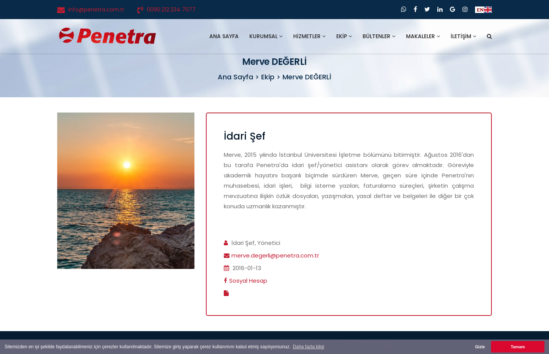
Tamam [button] (517, 346)
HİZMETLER (309, 36)
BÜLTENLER (379, 36)
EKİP (344, 36)
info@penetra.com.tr (96, 9)
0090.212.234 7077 (171, 9)
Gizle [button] (480, 346)
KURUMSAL (266, 36)
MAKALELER (423, 36)
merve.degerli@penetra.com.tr (275, 255)
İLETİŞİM (463, 36)
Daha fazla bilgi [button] (308, 346)
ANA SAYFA (224, 36)
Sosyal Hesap (248, 281)
